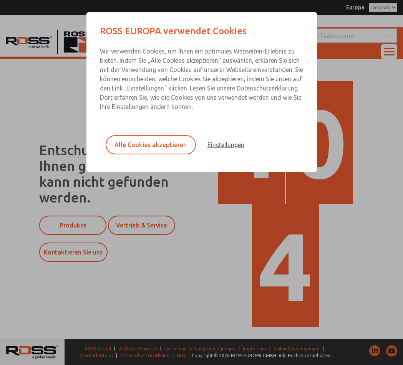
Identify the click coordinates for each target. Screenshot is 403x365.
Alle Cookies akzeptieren (150, 144)
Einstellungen (225, 144)
